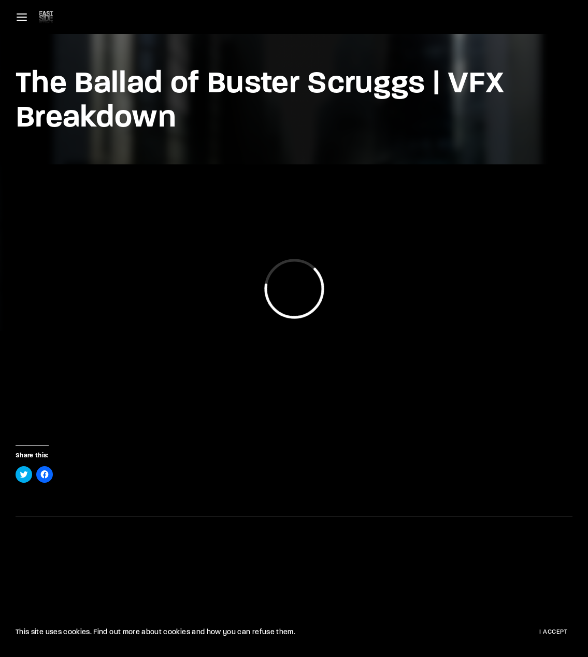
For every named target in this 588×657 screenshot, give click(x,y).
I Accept (553, 632)
